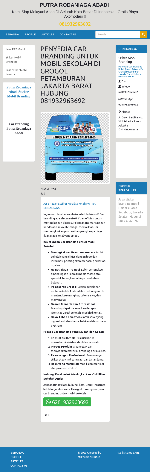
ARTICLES (47, 34)
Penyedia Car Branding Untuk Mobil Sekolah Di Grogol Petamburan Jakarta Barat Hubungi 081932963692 (130, 71)
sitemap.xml (131, 452)
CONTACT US (68, 34)
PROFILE (30, 34)
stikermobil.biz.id (89, 457)
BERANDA (12, 34)
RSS (119, 452)
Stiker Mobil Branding (13, 59)
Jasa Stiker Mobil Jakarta (16, 72)
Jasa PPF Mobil (15, 49)
